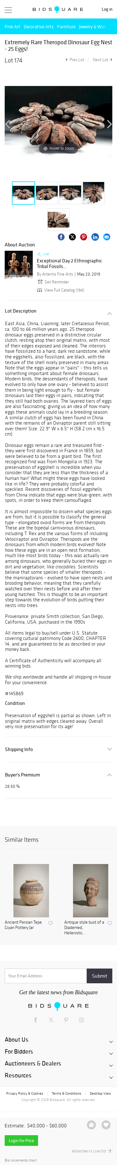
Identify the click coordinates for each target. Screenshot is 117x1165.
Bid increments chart (21, 1160)
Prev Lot (74, 59)
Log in (107, 9)
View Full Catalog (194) (60, 290)
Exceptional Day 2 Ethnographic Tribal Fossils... (69, 263)
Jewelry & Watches (97, 27)
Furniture (66, 27)
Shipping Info (19, 749)
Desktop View (100, 1093)
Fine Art (12, 27)
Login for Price (21, 1140)
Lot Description (21, 311)
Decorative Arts (39, 27)
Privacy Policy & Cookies (24, 1093)
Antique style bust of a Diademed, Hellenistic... (84, 928)
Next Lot (102, 59)
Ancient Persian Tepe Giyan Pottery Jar (23, 925)
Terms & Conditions (66, 1093)
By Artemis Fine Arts (55, 274)
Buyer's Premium (22, 775)
